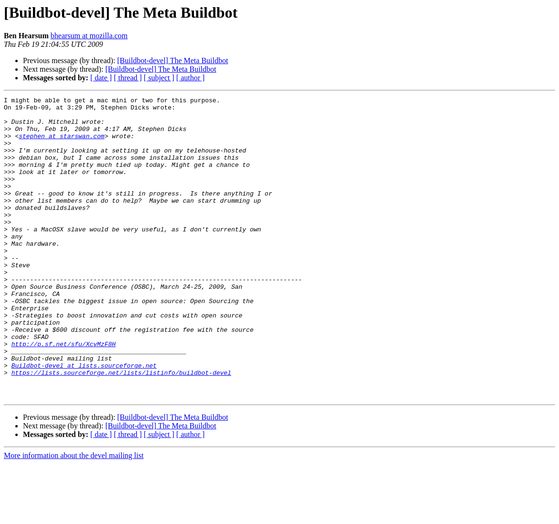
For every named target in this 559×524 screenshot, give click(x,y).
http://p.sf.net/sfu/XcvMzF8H (63, 394)
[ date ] (101, 78)
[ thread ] (128, 78)
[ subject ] (159, 78)
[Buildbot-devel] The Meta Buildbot (172, 60)
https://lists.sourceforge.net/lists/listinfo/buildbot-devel (121, 428)
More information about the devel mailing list (73, 516)
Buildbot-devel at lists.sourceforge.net (84, 419)
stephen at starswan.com (61, 144)
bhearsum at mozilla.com (89, 36)
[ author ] (190, 78)
